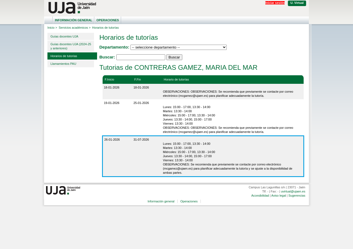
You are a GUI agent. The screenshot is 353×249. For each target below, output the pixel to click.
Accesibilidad (260, 195)
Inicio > (52, 27)
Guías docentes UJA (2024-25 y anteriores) (70, 46)
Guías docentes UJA (64, 36)
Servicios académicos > (75, 27)
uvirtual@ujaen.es (293, 191)
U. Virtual (297, 2)
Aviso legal (278, 195)
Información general (73, 20)
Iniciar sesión (275, 2)
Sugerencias (296, 195)
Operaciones (108, 20)
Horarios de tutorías (63, 56)
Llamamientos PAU (63, 63)
